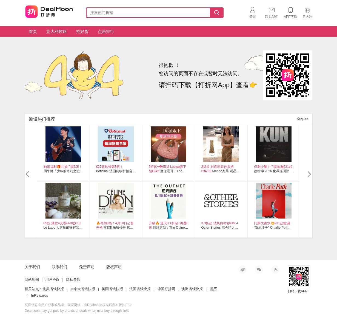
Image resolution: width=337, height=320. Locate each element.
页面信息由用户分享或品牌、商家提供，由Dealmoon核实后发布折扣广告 (78, 305)
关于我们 (32, 267)
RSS (275, 269)
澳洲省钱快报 (192, 289)
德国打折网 (166, 289)
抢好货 (82, 31)
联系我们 (59, 267)
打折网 (49, 11)
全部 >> (302, 119)
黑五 (213, 289)
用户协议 (52, 279)
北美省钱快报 (53, 289)
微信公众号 (259, 269)
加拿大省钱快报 (82, 289)
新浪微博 (242, 269)
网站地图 (32, 279)
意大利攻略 (56, 31)
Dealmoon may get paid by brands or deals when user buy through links (77, 311)
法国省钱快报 (140, 289)
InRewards (39, 295)
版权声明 (114, 267)
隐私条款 (73, 279)
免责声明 (87, 267)
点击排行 (106, 31)
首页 (33, 31)
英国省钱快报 (112, 289)
